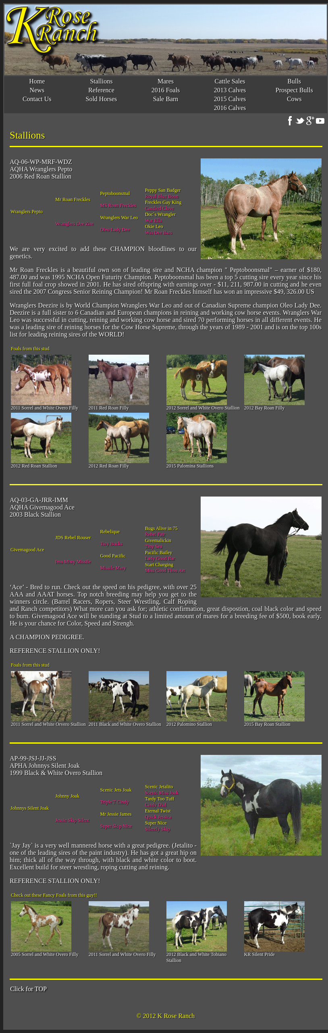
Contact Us (37, 99)
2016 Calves (230, 107)
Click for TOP (28, 988)
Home (37, 81)
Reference (101, 90)
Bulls (294, 81)
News (37, 90)
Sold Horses (101, 99)
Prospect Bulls (294, 90)
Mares (166, 81)
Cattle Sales (230, 81)
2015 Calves (230, 99)
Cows (294, 99)
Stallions (101, 81)
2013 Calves (230, 90)
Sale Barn (166, 99)
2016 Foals (166, 90)
